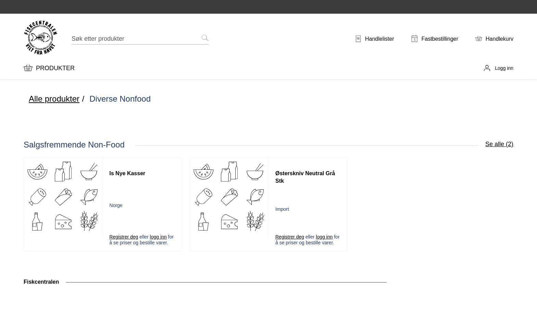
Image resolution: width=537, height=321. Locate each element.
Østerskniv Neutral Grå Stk (305, 177)
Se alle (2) (499, 144)
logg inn (158, 237)
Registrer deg (123, 237)
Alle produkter (54, 98)
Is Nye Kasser (127, 173)
